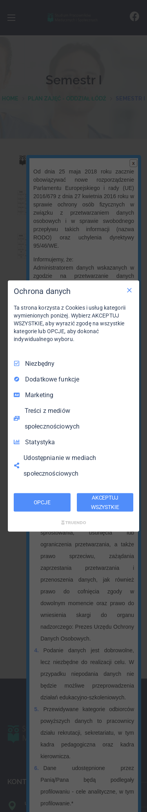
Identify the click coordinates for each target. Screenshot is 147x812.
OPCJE (42, 502)
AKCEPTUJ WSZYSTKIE (105, 502)
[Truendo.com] (73, 523)
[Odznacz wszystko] (129, 290)
